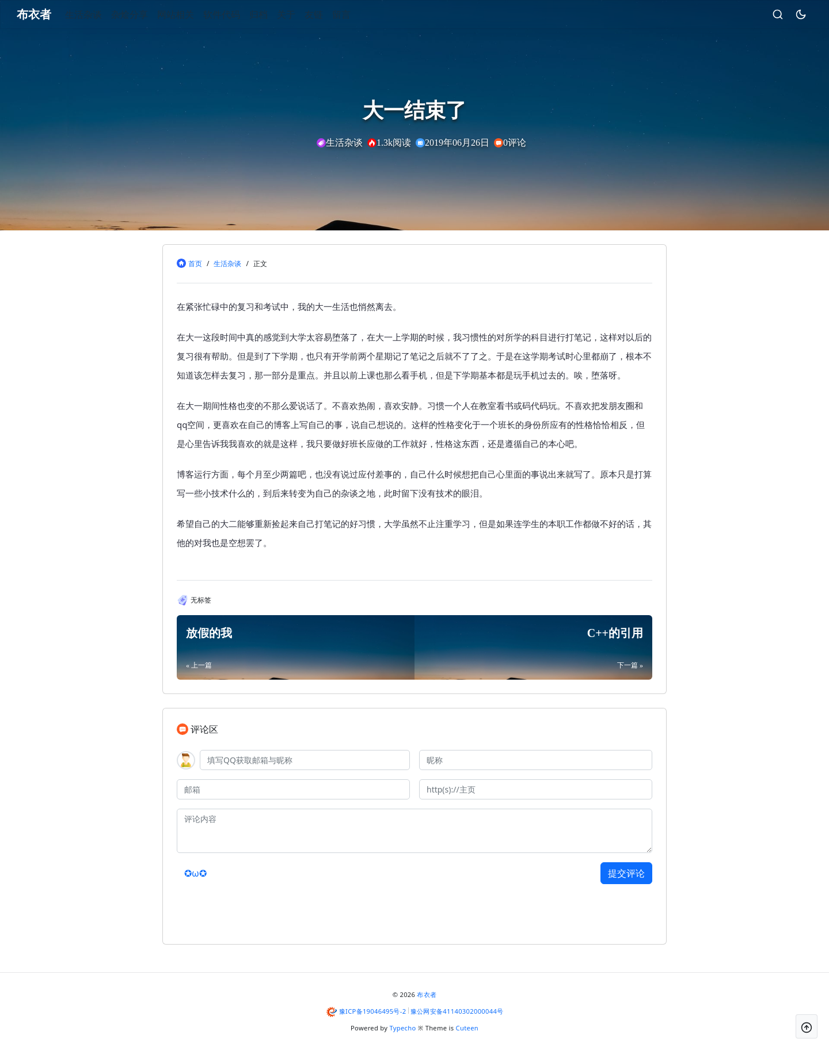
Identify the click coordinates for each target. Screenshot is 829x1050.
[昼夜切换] (782, 14)
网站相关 (194, 14)
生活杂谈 (101, 14)
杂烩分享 (148, 14)
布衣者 (426, 994)
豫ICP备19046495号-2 (372, 1011)
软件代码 (240, 14)
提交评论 (626, 873)
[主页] (535, 789)
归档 (277, 14)
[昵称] (535, 760)
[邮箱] (293, 789)
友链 (332, 14)
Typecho (403, 1028)
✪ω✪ (195, 873)
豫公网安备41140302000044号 (457, 1011)
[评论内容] (414, 831)
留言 (360, 14)
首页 (195, 263)
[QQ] (305, 760)
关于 (304, 14)
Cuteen (467, 1028)
